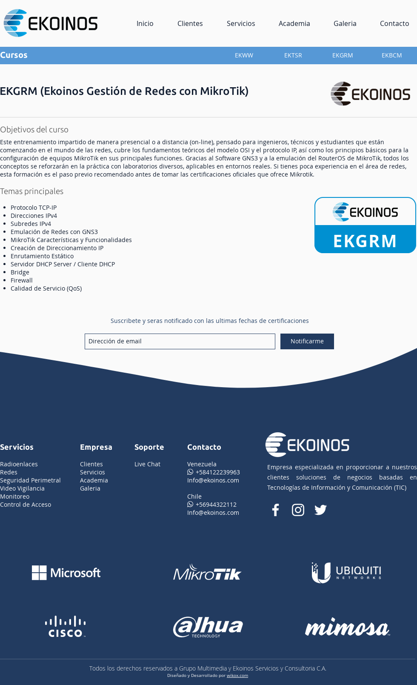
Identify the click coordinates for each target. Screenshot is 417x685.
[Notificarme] (307, 341)
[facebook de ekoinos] (275, 510)
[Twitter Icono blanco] (320, 510)
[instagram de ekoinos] (298, 510)
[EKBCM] (392, 55)
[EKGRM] (342, 55)
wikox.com (237, 675)
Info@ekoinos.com (213, 480)
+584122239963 (213, 472)
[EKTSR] (293, 55)
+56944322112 (212, 504)
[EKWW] (244, 55)
